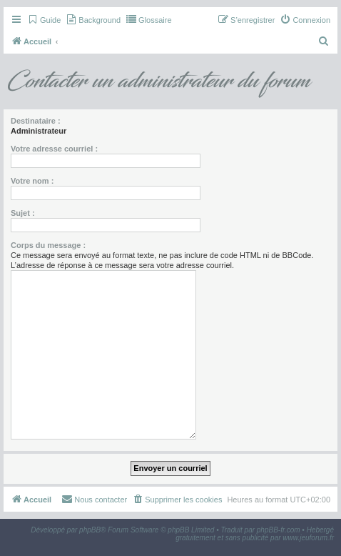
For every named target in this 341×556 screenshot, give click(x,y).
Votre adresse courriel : (54, 148)
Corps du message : (48, 245)
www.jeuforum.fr (308, 538)
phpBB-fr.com (278, 530)
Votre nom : (32, 181)
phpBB (90, 530)
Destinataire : (36, 120)
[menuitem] (44, 20)
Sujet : (23, 213)
